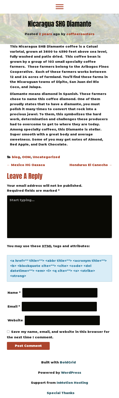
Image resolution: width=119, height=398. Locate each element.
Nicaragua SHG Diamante (59, 24)
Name (14, 293)
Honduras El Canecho (90, 165)
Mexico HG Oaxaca (26, 165)
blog (16, 157)
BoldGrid (68, 362)
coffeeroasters (80, 34)
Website (15, 320)
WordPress (71, 373)
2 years (45, 34)
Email (14, 306)
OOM (26, 157)
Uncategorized (46, 157)
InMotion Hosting (72, 383)
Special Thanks (60, 393)
